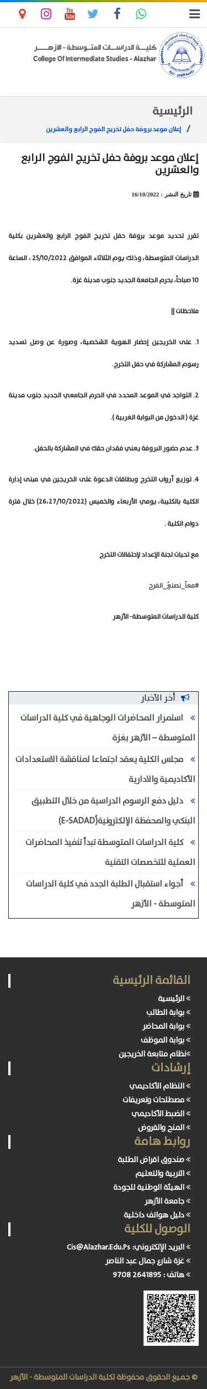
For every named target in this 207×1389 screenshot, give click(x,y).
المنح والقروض (164, 1128)
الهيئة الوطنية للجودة (151, 1187)
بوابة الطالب (168, 1013)
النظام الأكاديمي (159, 1086)
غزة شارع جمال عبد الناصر (147, 1261)
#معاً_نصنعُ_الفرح (173, 586)
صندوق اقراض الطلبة (154, 1160)
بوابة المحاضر (166, 1026)
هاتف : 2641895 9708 (151, 1275)
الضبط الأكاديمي (160, 1114)
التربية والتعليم (162, 1174)
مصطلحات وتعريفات (156, 1100)
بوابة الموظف (165, 1040)
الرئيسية (172, 111)
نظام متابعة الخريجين (154, 1054)
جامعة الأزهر (167, 1201)
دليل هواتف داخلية (157, 1215)
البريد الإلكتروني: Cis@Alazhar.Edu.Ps (128, 1247)
